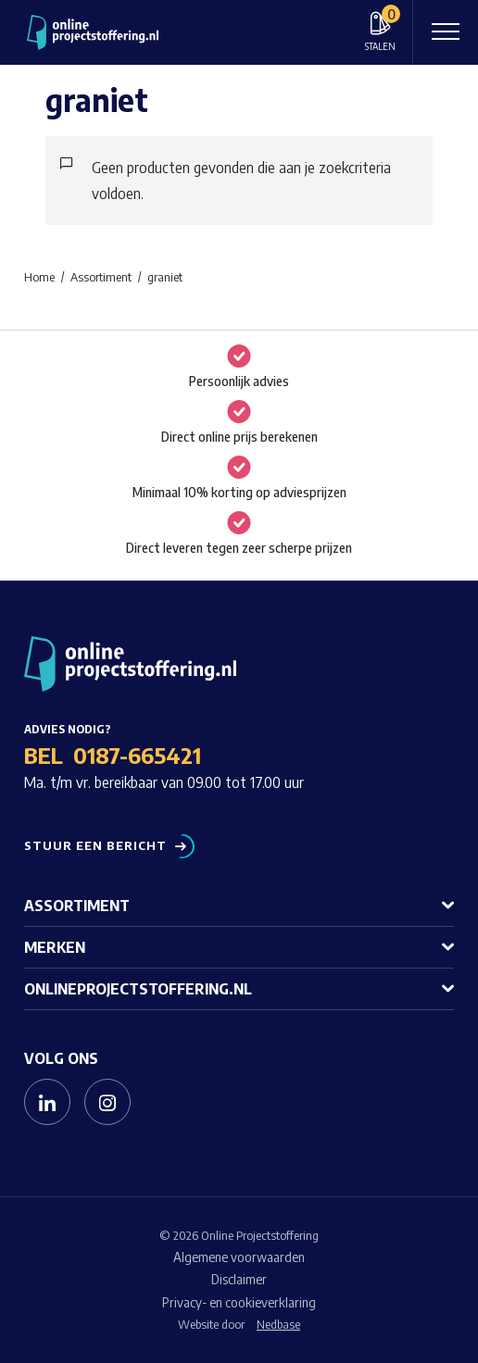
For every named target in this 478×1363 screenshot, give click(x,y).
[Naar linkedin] (47, 1102)
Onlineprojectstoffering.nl (138, 989)
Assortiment (77, 905)
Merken (54, 947)
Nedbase (278, 1324)
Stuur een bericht (95, 846)
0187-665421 (137, 755)
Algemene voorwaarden (239, 1257)
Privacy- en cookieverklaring (239, 1302)
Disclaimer (239, 1279)
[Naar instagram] (107, 1102)
